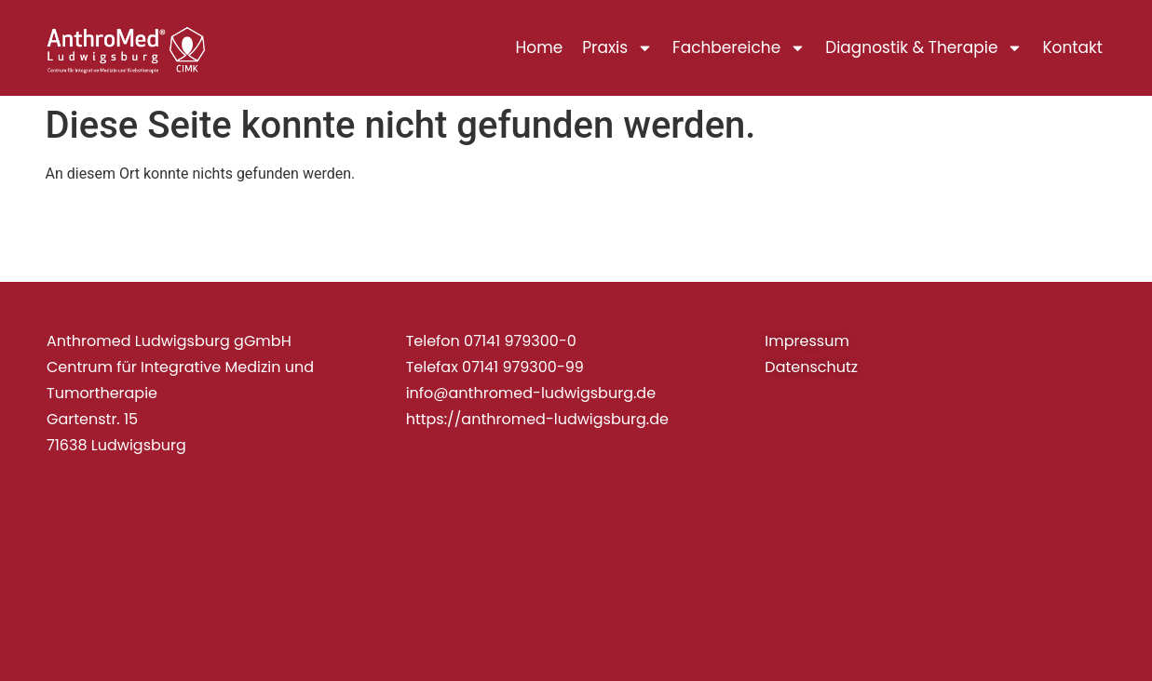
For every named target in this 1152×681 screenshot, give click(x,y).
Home (539, 47)
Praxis (617, 48)
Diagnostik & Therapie (924, 48)
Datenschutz (811, 367)
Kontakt (1072, 47)
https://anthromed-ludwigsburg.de (537, 419)
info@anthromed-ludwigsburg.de (531, 393)
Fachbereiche (739, 48)
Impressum (807, 341)
